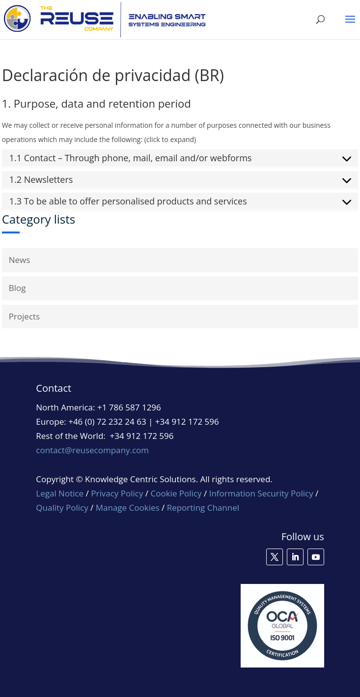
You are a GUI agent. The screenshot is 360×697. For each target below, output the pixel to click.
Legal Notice (59, 493)
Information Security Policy (261, 493)
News (19, 259)
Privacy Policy (117, 493)
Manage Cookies (128, 508)
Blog (17, 287)
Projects (24, 316)
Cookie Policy (176, 493)
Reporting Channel (203, 507)
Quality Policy (63, 507)
